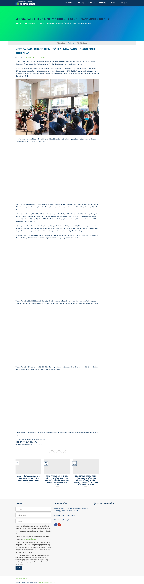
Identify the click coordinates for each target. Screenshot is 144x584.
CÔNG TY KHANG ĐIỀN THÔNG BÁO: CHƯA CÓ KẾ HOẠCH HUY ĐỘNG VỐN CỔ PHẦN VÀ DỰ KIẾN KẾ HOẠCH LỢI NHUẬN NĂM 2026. (57, 480)
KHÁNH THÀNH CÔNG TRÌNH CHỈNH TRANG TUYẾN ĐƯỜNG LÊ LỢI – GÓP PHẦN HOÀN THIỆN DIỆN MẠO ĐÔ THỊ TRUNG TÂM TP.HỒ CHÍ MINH (86, 480)
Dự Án (81, 3)
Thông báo (61, 43)
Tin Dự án (41, 23)
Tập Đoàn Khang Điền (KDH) (47, 582)
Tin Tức (102, 3)
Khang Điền (69, 3)
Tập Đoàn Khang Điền (31, 57)
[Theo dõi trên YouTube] (59, 524)
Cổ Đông (91, 3)
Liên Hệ (113, 3)
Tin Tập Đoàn (82, 43)
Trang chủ (19, 23)
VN (123, 3)
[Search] (126, 3)
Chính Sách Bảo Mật (29, 539)
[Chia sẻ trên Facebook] (50, 451)
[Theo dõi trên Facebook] (55, 524)
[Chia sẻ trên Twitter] (53, 451)
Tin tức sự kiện (30, 23)
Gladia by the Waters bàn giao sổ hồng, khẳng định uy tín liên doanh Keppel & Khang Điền (28, 478)
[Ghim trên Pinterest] (60, 451)
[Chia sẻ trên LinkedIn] (64, 451)
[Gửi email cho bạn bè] (57, 451)
